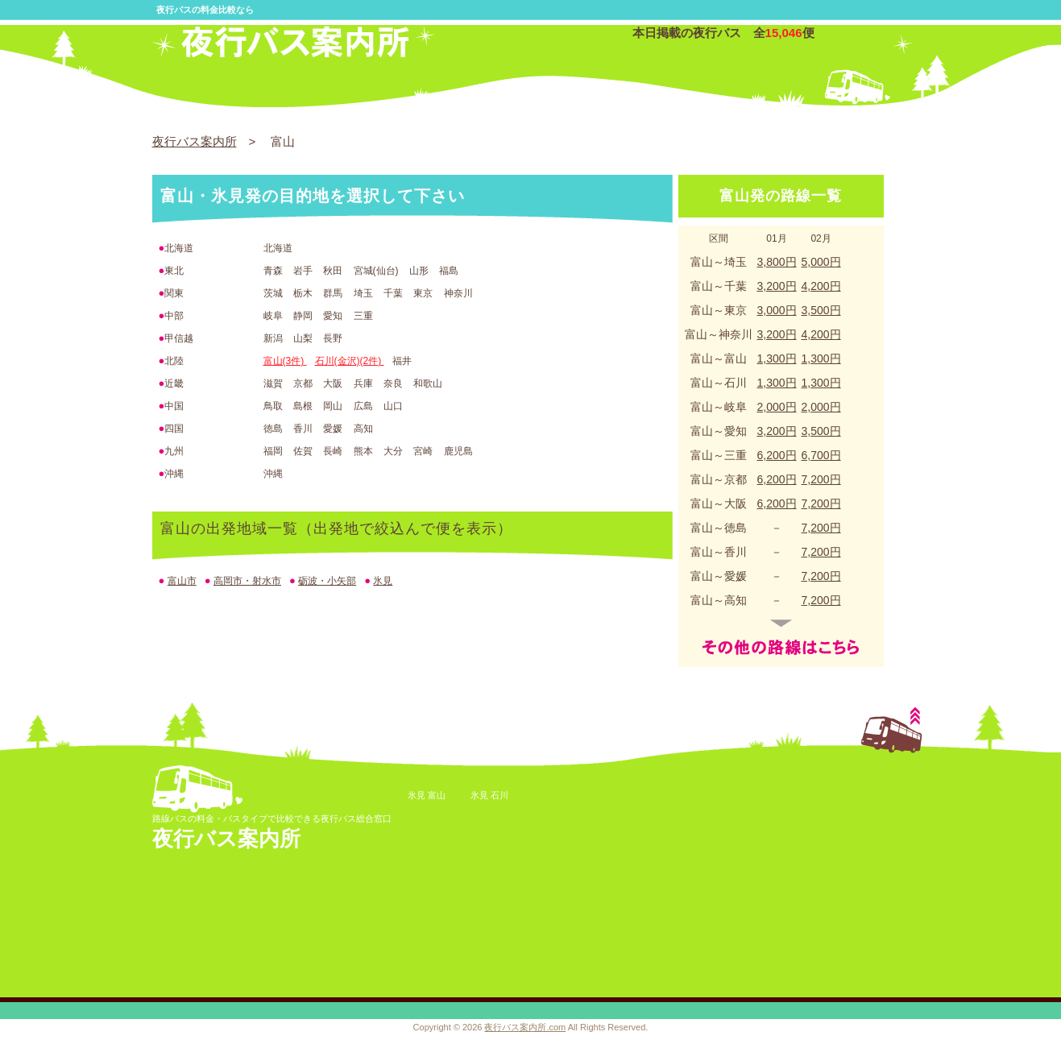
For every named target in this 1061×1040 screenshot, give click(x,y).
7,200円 (821, 479)
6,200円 (777, 455)
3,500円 (821, 310)
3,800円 (777, 261)
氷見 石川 (489, 795)
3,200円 (777, 286)
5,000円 (821, 261)
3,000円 (777, 310)
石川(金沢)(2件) (349, 361)
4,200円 (821, 286)
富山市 (182, 580)
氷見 (382, 580)
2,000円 (777, 406)
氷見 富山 (427, 795)
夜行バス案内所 (194, 141)
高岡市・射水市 (247, 580)
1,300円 (777, 358)
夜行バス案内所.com (525, 1027)
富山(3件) (285, 361)
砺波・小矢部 (327, 580)
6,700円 (821, 455)
